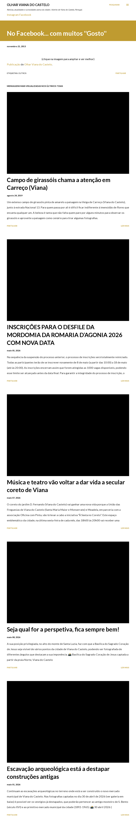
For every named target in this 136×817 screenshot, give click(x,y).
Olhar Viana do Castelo (28, 5)
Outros (22, 73)
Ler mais (125, 226)
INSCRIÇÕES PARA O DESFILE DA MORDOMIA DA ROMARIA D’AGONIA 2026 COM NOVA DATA (64, 334)
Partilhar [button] (121, 73)
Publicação (13, 64)
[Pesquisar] (114, 4)
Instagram (13, 14)
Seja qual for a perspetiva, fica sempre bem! (63, 629)
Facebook (25, 14)
